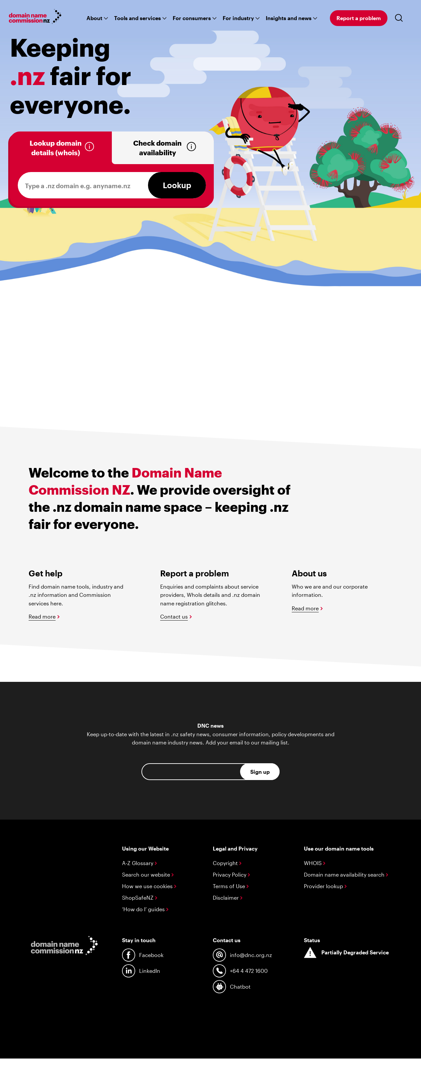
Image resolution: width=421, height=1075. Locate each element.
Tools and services (137, 18)
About (94, 18)
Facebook (142, 955)
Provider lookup (325, 886)
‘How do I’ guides (145, 909)
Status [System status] (312, 940)
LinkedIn (141, 970)
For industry (238, 18)
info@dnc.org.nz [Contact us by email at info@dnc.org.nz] (242, 955)
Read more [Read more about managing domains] (42, 616)
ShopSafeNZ (139, 897)
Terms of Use (231, 886)
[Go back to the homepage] (35, 17)
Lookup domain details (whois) (56, 148)
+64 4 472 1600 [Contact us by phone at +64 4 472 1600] (240, 970)
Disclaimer (227, 897)
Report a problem (358, 18)
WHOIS (314, 863)
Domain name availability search (346, 874)
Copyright (227, 863)
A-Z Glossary (139, 863)
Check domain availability (157, 148)
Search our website (148, 874)
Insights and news (288, 18)
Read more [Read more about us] (305, 608)
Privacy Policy (231, 874)
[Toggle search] (400, 18)
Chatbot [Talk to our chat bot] (232, 986)
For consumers (192, 18)
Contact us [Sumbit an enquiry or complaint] (174, 616)
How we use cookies (149, 886)
